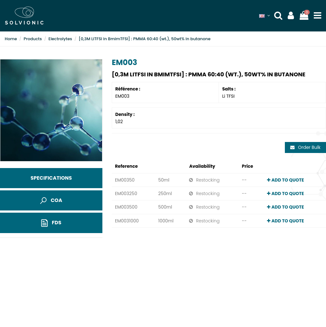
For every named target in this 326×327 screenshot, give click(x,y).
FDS (51, 223)
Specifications (51, 178)
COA (51, 200)
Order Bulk (305, 147)
